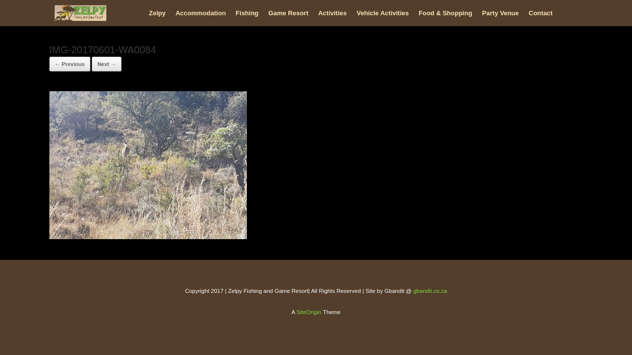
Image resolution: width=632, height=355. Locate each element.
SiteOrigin (308, 312)
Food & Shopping (445, 13)
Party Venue (500, 13)
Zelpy (157, 13)
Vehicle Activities (382, 13)
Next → (106, 64)
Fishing (247, 13)
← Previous (70, 64)
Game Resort (289, 13)
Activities (332, 13)
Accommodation (200, 13)
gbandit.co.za (430, 291)
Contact (541, 13)
